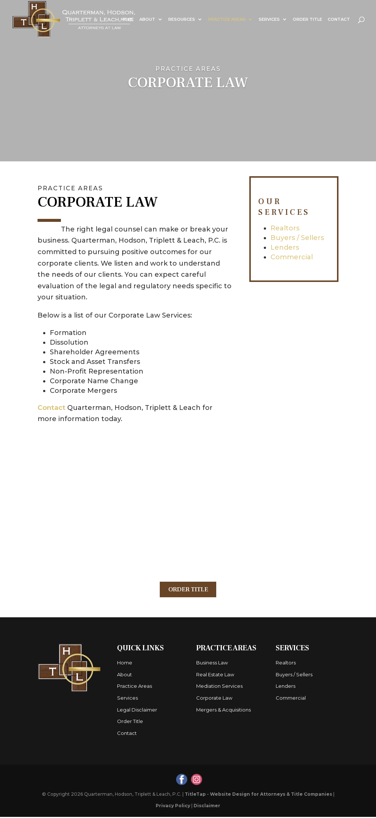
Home (127, 19)
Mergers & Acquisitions (223, 711)
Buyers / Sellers (297, 238)
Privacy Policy (173, 806)
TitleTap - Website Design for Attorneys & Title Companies (258, 795)
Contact (339, 19)
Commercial (291, 257)
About (147, 19)
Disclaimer (207, 806)
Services (269, 19)
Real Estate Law (215, 676)
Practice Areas (227, 19)
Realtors (284, 228)
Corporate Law (214, 699)
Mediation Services (219, 687)
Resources (181, 19)
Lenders (284, 247)
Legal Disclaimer (137, 711)
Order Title (307, 19)
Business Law (212, 664)
